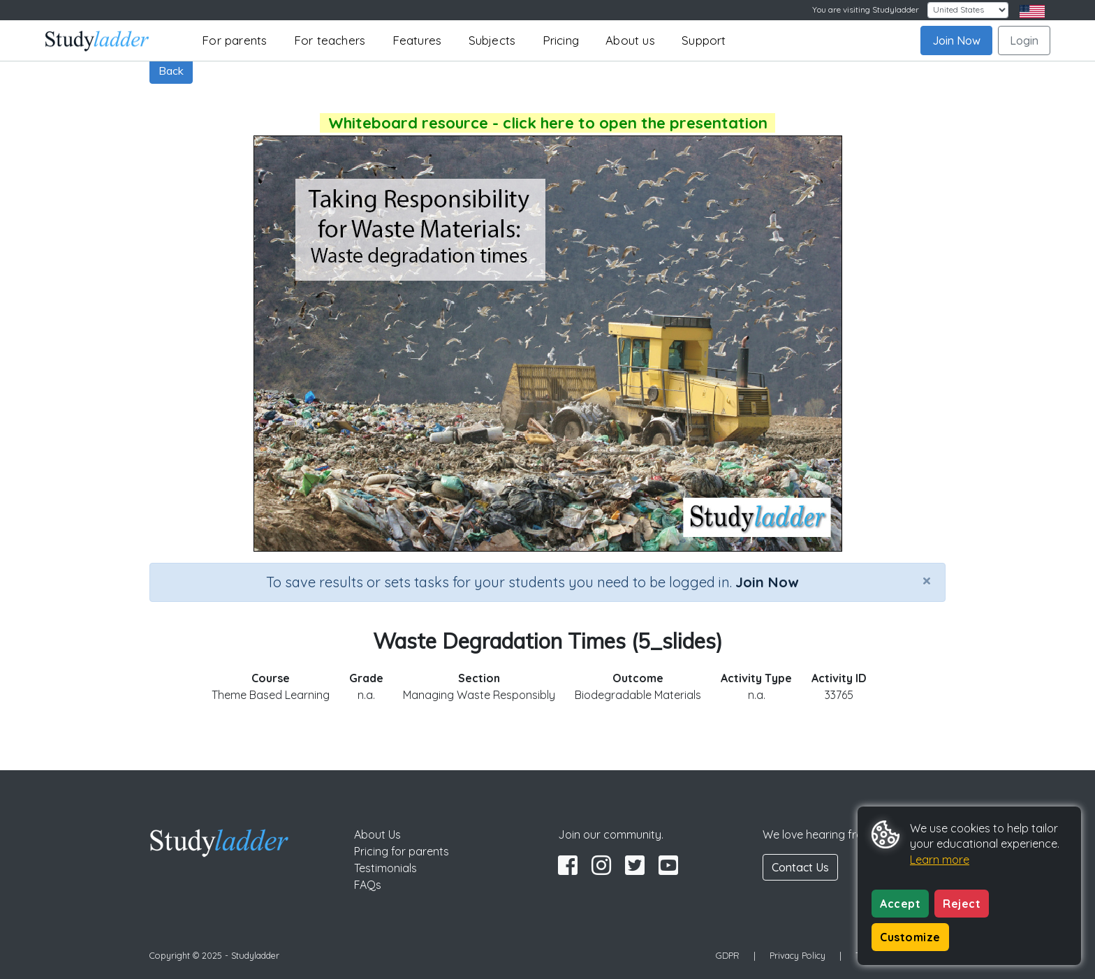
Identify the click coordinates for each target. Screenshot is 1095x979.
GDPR (728, 955)
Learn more (939, 860)
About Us (377, 834)
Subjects (492, 40)
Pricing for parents (401, 851)
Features (417, 40)
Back (171, 71)
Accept (900, 904)
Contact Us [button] (800, 867)
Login (1024, 40)
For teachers (329, 40)
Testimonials (385, 868)
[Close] (927, 580)
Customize (910, 937)
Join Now (956, 40)
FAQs (367, 885)
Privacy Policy (797, 955)
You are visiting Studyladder (865, 9)
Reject (961, 904)
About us (630, 40)
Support (704, 40)
